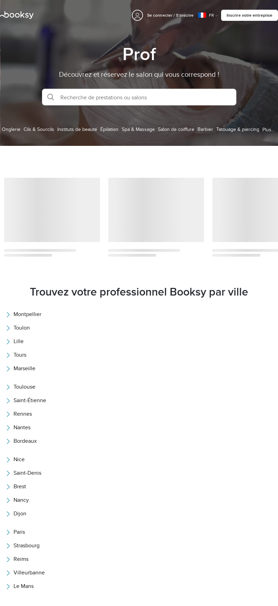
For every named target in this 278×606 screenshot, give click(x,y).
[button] (139, 97)
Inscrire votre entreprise (249, 15)
